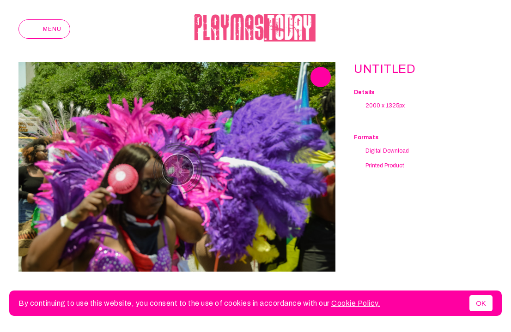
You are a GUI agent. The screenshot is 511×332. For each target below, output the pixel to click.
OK (481, 303)
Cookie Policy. (355, 303)
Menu (44, 29)
